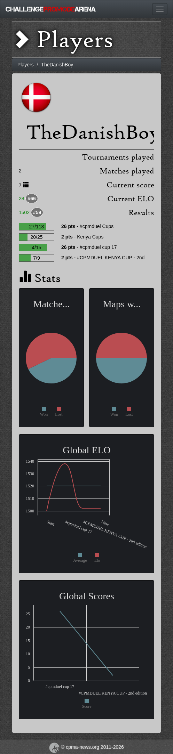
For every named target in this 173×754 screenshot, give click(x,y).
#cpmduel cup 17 (98, 247)
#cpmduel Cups (96, 226)
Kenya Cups (90, 237)
